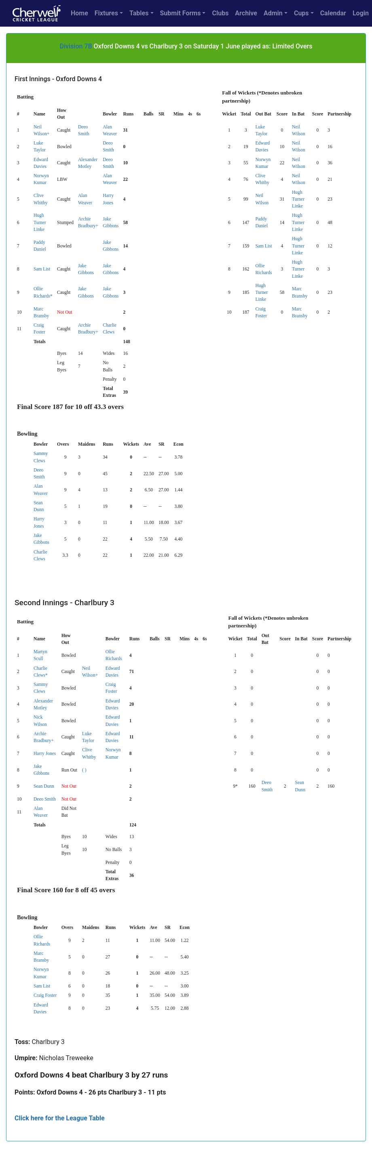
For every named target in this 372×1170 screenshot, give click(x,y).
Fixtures (106, 13)
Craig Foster (45, 995)
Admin (273, 13)
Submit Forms (180, 13)
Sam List (263, 245)
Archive (246, 13)
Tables (138, 13)
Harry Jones (45, 753)
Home (79, 13)
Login (361, 13)
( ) (84, 769)
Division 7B (76, 46)
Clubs (220, 13)
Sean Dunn (44, 786)
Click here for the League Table (60, 1118)
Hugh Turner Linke (298, 199)
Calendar (333, 13)
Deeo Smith (45, 799)
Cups (301, 13)
